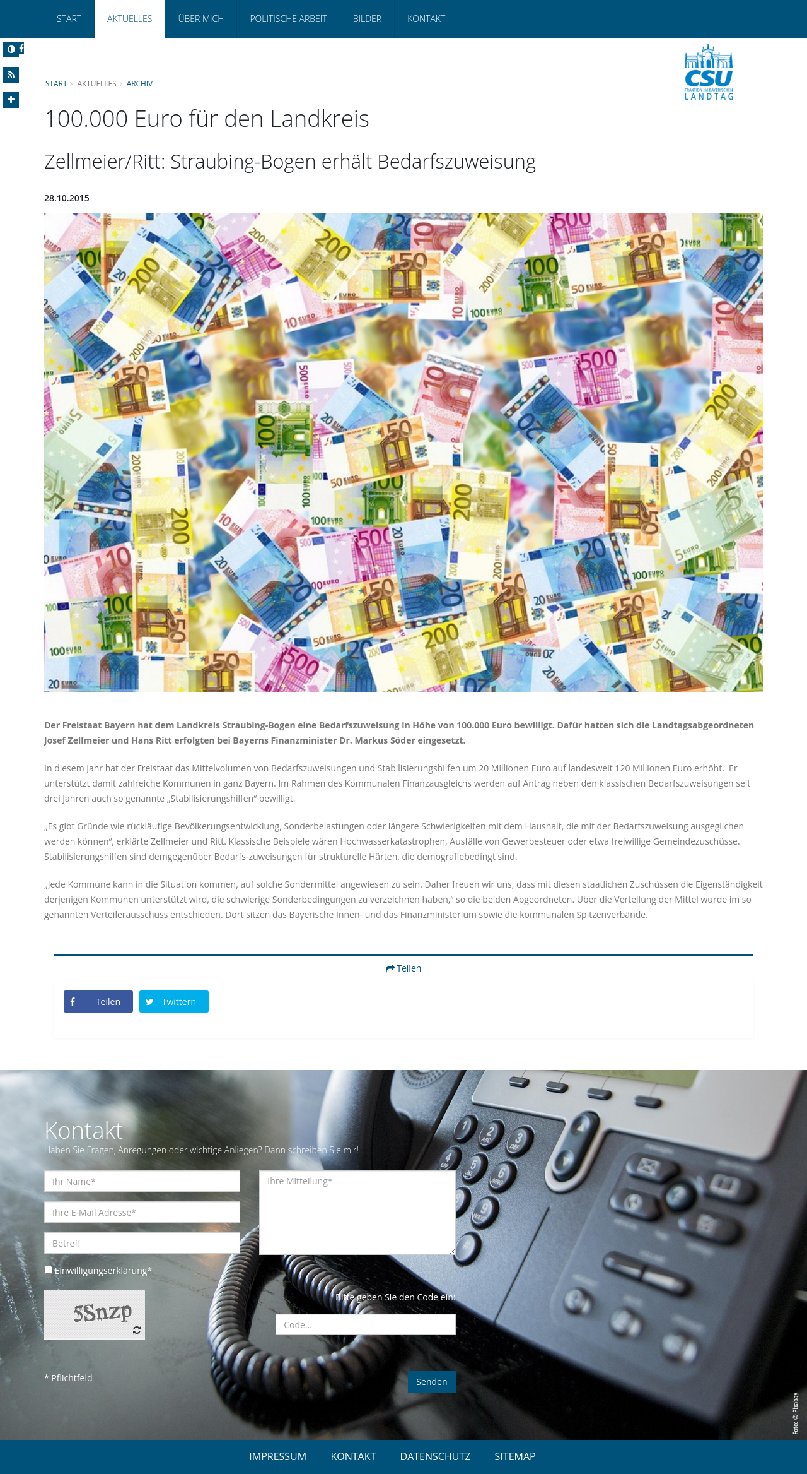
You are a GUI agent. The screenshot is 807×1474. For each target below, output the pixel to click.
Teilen (404, 968)
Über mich (201, 19)
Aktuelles (129, 19)
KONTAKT (353, 1456)
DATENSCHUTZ (435, 1456)
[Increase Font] (11, 100)
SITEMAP (515, 1456)
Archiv (140, 83)
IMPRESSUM (277, 1456)
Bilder (367, 19)
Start (69, 19)
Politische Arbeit (288, 19)
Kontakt (426, 19)
